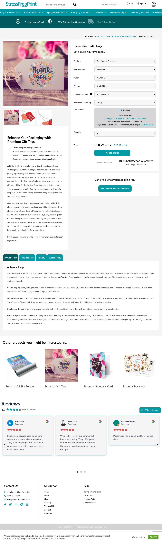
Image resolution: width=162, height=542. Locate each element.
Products (105, 36)
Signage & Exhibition (56, 12)
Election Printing (117, 12)
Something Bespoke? (139, 12)
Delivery (41, 258)
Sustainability (55, 258)
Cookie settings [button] (139, 537)
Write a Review (149, 410)
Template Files (27, 258)
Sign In (141, 4)
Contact (47, 510)
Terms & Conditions (92, 492)
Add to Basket (112, 153)
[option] (26, 22)
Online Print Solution (77, 527)
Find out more (147, 124)
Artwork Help (11, 258)
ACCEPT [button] (153, 537)
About (46, 495)
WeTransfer (63, 277)
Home (96, 36)
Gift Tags (132, 36)
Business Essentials (32, 12)
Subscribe (48, 513)
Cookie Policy (90, 502)
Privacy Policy (90, 499)
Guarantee (88, 495)
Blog (46, 499)
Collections (99, 12)
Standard (125, 110)
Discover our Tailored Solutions (115, 188)
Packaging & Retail (79, 12)
